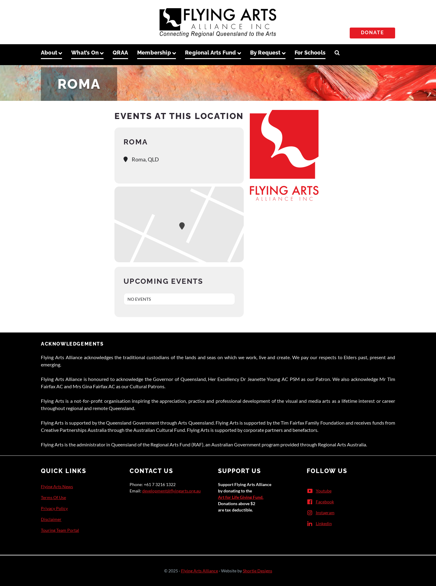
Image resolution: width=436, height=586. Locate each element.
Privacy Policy (54, 508)
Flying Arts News (57, 486)
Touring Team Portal (60, 530)
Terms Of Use (53, 497)
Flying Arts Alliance (199, 570)
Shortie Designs (257, 570)
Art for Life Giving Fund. (240, 497)
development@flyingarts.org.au (171, 490)
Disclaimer (51, 519)
